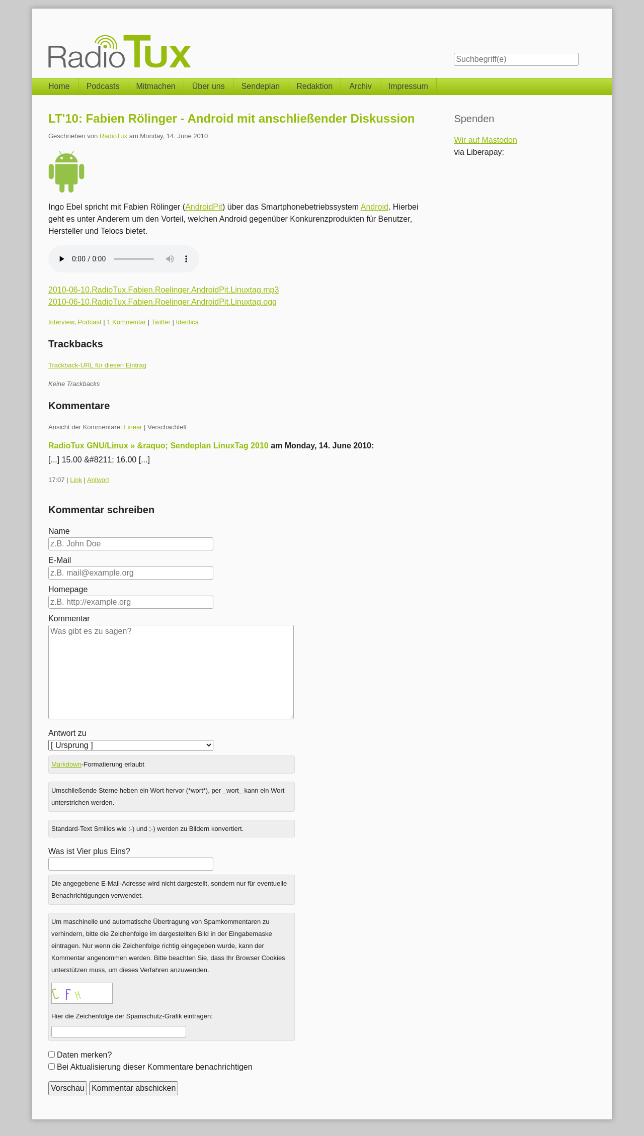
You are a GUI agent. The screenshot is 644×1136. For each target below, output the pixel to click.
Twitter (161, 322)
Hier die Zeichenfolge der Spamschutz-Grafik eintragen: (132, 1016)
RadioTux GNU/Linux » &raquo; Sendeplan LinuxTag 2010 (158, 445)
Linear (133, 427)
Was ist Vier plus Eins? (89, 851)
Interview (61, 322)
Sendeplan (261, 86)
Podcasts (103, 86)
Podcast (90, 322)
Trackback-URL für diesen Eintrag (97, 365)
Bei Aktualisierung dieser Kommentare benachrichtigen (155, 1067)
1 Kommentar (126, 322)
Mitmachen (156, 86)
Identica (187, 322)
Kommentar (69, 618)
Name (59, 531)
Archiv (360, 86)
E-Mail (59, 560)
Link (76, 480)
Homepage (68, 589)
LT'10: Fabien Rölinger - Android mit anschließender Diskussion (231, 118)
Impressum (408, 86)
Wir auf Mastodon (485, 140)
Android (374, 207)
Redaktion (314, 86)
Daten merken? (84, 1055)
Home (59, 86)
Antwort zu (67, 733)
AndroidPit (203, 207)
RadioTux (113, 136)
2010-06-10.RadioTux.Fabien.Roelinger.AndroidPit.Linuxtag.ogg (162, 302)
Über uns (208, 86)
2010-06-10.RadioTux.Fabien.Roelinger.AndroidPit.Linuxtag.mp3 (163, 290)
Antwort (98, 480)
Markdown (66, 764)
